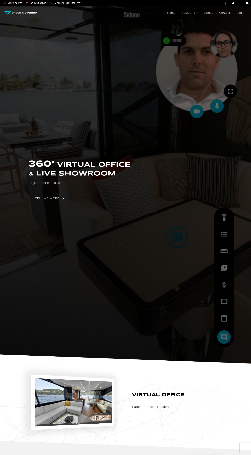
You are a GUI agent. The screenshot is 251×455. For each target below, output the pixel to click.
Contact (224, 12)
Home (171, 12)
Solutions (190, 13)
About (208, 12)
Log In (241, 12)
